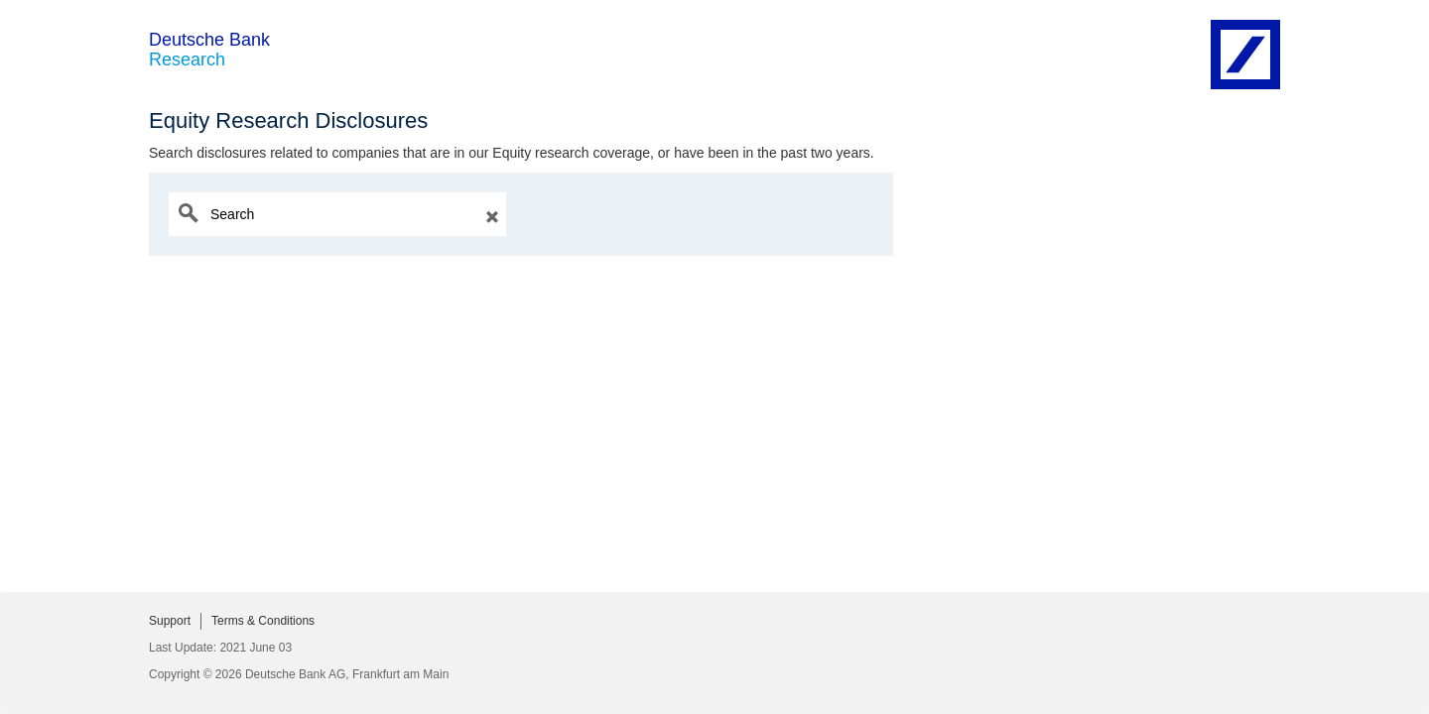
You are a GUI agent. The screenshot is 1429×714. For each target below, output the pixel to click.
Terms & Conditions (263, 621)
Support (170, 621)
